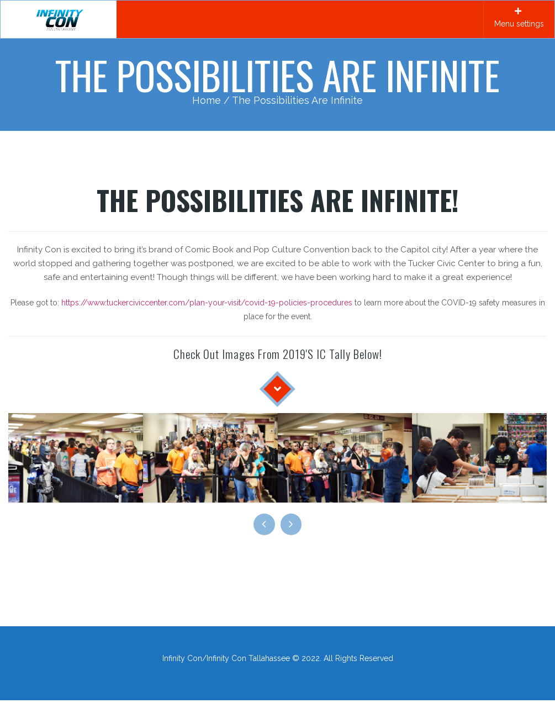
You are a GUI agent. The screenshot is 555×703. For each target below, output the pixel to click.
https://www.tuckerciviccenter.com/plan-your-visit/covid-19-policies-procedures (206, 302)
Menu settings (519, 17)
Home (206, 100)
